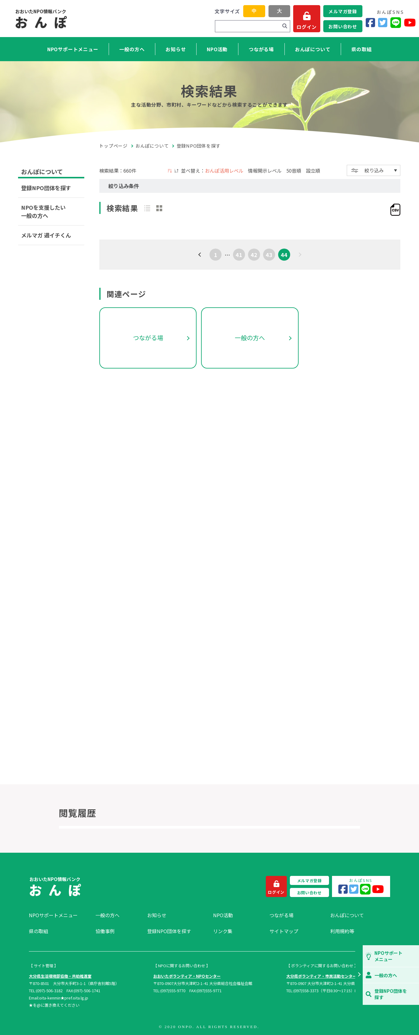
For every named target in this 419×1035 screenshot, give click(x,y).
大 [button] (279, 11)
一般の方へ (131, 49)
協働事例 (105, 931)
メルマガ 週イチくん (46, 235)
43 (269, 255)
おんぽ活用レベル (224, 170)
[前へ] (200, 255)
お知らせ (176, 49)
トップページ (113, 146)
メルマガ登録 (342, 11)
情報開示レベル (265, 170)
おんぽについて (313, 49)
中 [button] (254, 11)
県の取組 (361, 49)
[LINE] (395, 22)
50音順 (293, 170)
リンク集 (222, 931)
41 (239, 255)
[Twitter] (382, 22)
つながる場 (261, 49)
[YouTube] (410, 22)
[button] (359, 975)
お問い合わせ (342, 26)
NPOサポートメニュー (72, 49)
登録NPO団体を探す (46, 188)
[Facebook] (370, 22)
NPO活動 (217, 49)
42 (254, 255)
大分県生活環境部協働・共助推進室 (60, 976)
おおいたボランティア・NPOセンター (187, 976)
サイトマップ (283, 931)
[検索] (285, 26)
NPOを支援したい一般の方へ (43, 211)
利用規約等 (342, 931)
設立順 (313, 170)
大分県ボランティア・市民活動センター (321, 976)
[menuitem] (59, 915)
